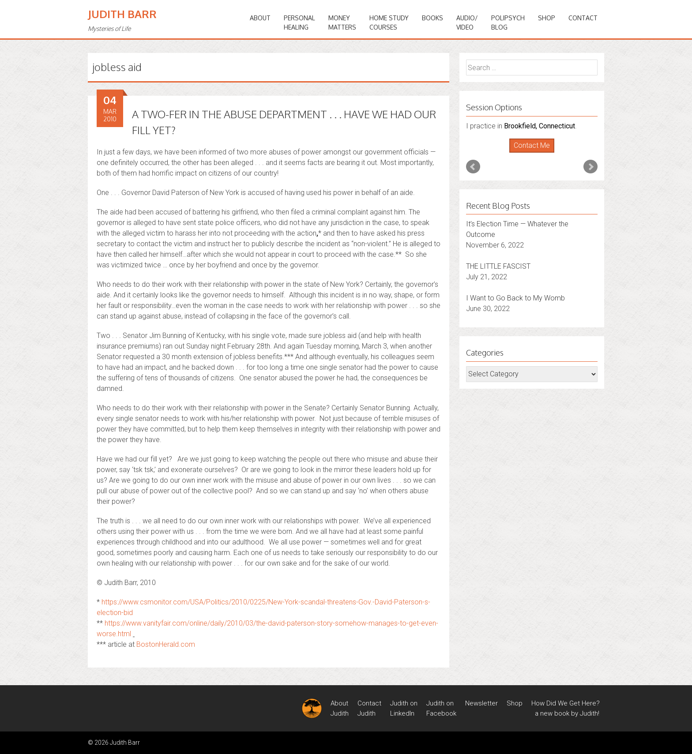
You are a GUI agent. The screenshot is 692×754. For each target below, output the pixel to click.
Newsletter (481, 703)
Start (529, 152)
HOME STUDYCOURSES (389, 22)
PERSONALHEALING (299, 22)
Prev (473, 167)
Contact (583, 18)
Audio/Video (467, 22)
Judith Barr (122, 14)
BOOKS (432, 18)
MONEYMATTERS (342, 22)
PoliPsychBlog (508, 22)
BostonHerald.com (165, 644)
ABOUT (260, 18)
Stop (536, 152)
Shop (546, 18)
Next (590, 167)
